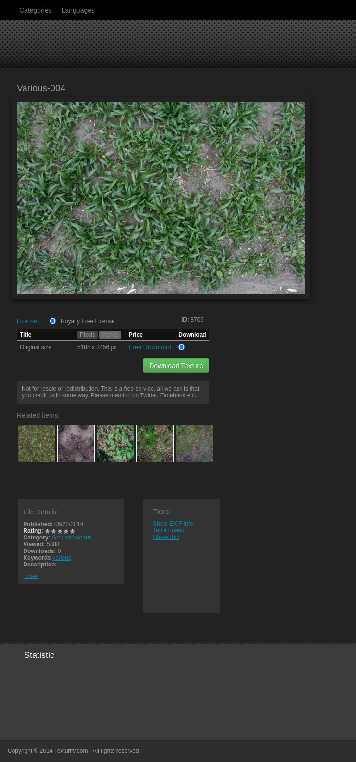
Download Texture (176, 365)
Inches (110, 334)
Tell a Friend (168, 530)
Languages (78, 10)
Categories (35, 10)
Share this (166, 537)
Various (82, 537)
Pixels (87, 334)
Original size (35, 347)
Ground (61, 537)
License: (27, 321)
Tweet (30, 576)
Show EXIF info (173, 523)
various (61, 557)
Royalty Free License (88, 321)
